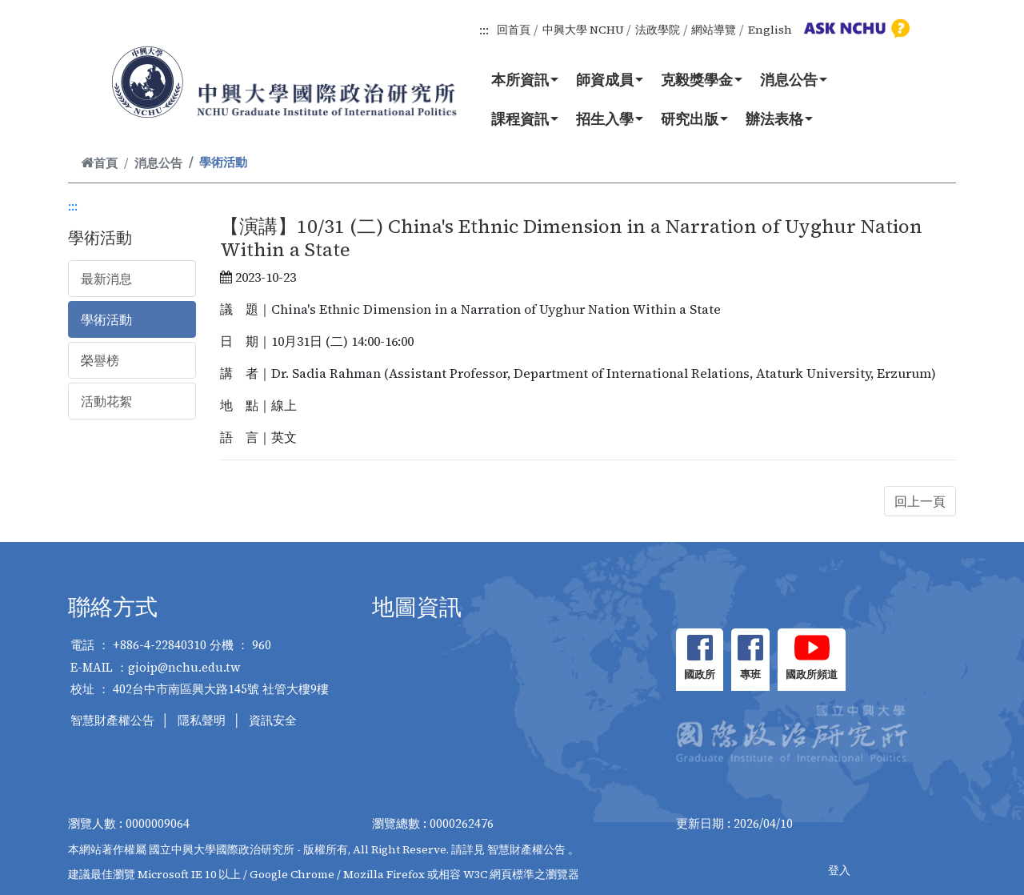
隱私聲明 (202, 720)
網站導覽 (713, 30)
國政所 (699, 674)
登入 (839, 870)
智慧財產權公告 (112, 720)
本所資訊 (524, 79)
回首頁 (513, 30)
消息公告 (793, 79)
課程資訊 (524, 118)
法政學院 (657, 30)
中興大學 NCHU (583, 30)
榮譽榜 (100, 360)
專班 (750, 674)
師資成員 (609, 79)
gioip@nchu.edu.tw (184, 667)
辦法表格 (779, 118)
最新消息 (106, 278)
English (770, 30)
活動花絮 (106, 401)
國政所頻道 (812, 674)
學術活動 (106, 319)
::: (484, 29)
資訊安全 (273, 720)
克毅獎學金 (701, 79)
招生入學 (609, 118)
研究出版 (694, 118)
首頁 (99, 163)
